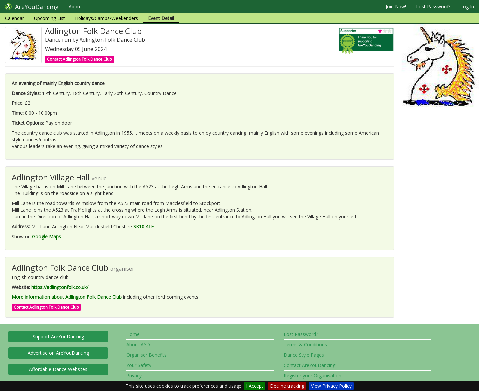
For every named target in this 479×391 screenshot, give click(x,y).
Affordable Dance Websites (58, 369)
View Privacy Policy (331, 386)
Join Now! (396, 6)
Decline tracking (287, 386)
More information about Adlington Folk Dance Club (67, 297)
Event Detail (161, 18)
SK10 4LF (143, 226)
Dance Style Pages (304, 355)
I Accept (254, 386)
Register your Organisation (312, 375)
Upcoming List (49, 18)
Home (133, 334)
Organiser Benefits (146, 355)
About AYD (138, 344)
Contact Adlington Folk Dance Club (79, 59)
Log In (467, 6)
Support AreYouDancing (58, 336)
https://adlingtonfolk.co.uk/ (59, 287)
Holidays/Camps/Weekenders (106, 18)
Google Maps (46, 236)
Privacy (134, 375)
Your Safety (138, 365)
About (75, 6)
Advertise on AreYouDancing (58, 353)
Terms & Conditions (305, 344)
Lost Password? (433, 6)
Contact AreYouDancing (309, 365)
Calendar (14, 18)
